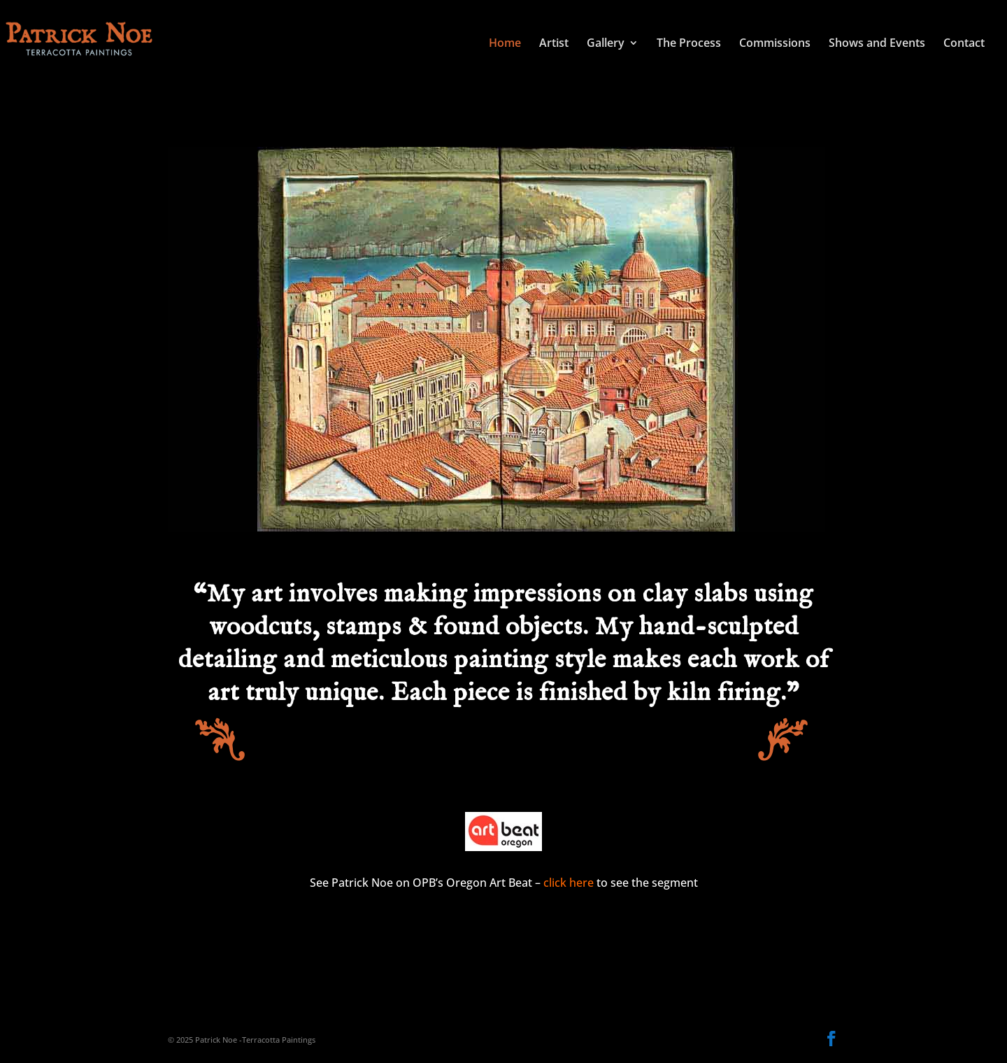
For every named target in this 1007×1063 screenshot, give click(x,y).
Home (505, 44)
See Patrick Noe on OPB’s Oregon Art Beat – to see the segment (504, 882)
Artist (554, 44)
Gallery (605, 44)
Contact (964, 44)
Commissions (774, 44)
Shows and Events (877, 44)
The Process (689, 44)
